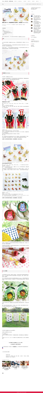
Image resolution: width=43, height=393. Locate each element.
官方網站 (6, 107)
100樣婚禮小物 (13, 24)
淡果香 (25, 275)
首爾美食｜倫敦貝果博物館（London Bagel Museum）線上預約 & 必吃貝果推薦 (37, 26)
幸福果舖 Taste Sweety (6, 31)
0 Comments (4, 25)
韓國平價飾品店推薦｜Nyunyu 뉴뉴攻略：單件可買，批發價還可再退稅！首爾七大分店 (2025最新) (37, 22)
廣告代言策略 (32, 46)
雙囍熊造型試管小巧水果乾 (6, 101)
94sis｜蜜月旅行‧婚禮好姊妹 (7, 1)
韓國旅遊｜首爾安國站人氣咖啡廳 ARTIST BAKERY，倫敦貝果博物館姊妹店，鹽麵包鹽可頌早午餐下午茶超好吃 (37, 31)
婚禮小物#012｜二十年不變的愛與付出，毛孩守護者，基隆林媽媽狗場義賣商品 (6, 368)
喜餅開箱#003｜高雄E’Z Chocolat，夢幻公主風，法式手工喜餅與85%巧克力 (24, 367)
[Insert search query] (36, 11)
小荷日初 (19, 275)
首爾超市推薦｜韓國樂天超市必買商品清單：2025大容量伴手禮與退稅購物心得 (37, 28)
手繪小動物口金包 (21, 334)
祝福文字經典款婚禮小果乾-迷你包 (8, 32)
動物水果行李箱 (16, 334)
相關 (3, 34)
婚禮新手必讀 (20, 24)
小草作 (22, 275)
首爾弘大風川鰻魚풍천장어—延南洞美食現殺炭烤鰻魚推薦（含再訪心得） (37, 19)
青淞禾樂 (6, 276)
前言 (3, 30)
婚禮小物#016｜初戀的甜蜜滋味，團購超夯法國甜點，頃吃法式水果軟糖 (15, 367)
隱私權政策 (32, 45)
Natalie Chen (4, 24)
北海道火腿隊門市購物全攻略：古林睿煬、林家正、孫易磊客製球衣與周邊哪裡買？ (37, 16)
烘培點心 (24, 24)
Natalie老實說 (5, 33)
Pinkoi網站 (6, 275)
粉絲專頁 (14, 346)
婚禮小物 (17, 24)
